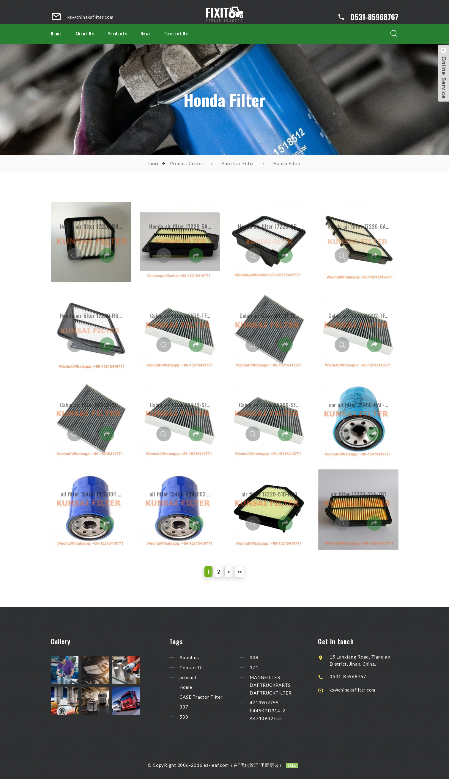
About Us (84, 33)
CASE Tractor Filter (211, 697)
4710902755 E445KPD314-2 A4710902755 (277, 710)
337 (194, 707)
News (146, 33)
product (198, 677)
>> (239, 572)
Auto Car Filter (237, 163)
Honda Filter (287, 163)
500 (194, 717)
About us (199, 657)
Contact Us (176, 33)
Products (117, 33)
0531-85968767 (374, 17)
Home (56, 33)
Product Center (187, 163)
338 (264, 657)
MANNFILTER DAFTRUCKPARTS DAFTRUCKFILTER (281, 685)
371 (264, 667)
